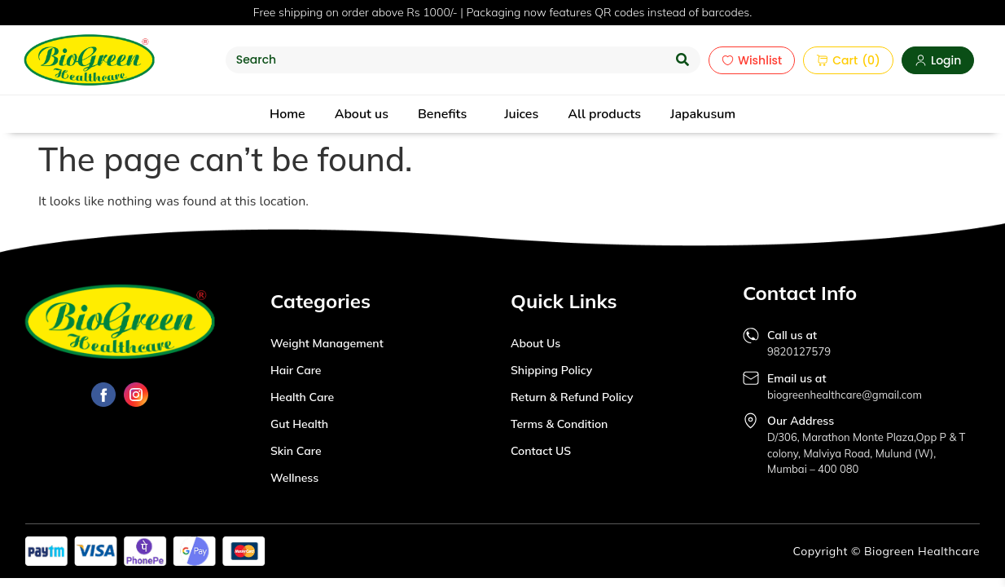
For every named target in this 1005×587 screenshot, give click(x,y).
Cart (837, 60)
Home (287, 114)
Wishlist (752, 60)
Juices (521, 114)
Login (938, 60)
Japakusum (702, 114)
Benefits (442, 114)
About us (361, 114)
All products (604, 114)
